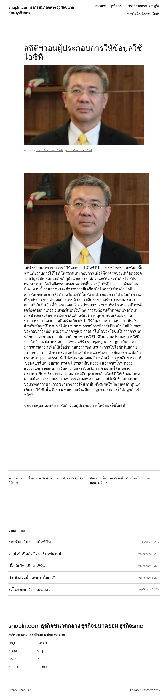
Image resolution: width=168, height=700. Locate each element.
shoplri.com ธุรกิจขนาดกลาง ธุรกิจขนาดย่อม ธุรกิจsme (75, 625)
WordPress (153, 690)
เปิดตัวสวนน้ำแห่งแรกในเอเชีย (33, 577)
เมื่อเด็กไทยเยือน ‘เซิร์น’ (27, 565)
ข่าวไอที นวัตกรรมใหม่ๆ (49, 150)
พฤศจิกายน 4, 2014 (148, 553)
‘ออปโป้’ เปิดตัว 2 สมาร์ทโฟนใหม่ (34, 554)
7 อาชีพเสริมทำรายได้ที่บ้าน (30, 542)
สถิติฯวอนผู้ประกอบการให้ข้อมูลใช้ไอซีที (92, 405)
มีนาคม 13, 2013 (151, 542)
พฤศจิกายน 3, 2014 (148, 577)
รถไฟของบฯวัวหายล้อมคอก (30, 589)
